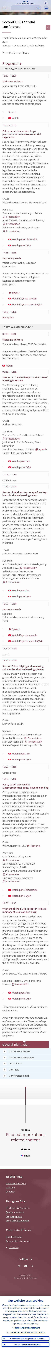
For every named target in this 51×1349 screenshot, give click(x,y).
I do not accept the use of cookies (27, 1344)
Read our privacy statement (27, 1327)
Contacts (10, 1191)
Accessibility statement (17, 1220)
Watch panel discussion (23, 239)
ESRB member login (16, 1183)
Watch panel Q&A (19, 245)
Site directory (13, 1247)
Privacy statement (15, 1212)
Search (38, 8)
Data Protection (14, 1236)
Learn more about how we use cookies (27, 1332)
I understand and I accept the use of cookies (27, 1339)
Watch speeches (19, 461)
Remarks (35, 845)
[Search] (24, 8)
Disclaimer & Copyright (17, 1208)
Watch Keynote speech (22, 298)
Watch (13, 118)
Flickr (25, 1155)
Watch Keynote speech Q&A (25, 304)
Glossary (10, 1187)
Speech (12, 112)
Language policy (14, 1216)
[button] (46, 3)
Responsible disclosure (17, 1241)
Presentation (13, 216)
